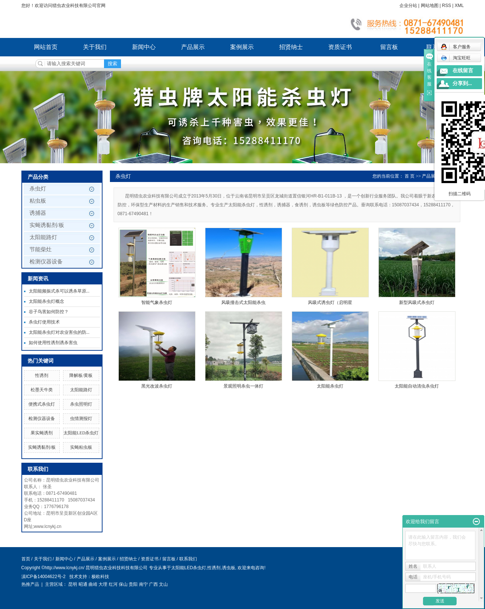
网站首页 (46, 47)
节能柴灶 (41, 249)
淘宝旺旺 (456, 58)
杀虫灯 (38, 189)
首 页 (410, 176)
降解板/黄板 (81, 375)
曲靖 (93, 584)
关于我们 (95, 47)
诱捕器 (38, 213)
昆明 (72, 584)
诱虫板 (228, 567)
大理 (102, 584)
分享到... (462, 83)
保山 (123, 584)
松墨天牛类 (42, 389)
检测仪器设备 (46, 262)
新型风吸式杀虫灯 (416, 302)
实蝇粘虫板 (81, 447)
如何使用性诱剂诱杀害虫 (53, 342)
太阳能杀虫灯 (330, 386)
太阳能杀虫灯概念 (46, 301)
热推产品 (30, 584)
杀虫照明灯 (81, 404)
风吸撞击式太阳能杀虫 (243, 302)
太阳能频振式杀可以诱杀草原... (59, 291)
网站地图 (430, 5)
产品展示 (193, 47)
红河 (113, 584)
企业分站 (408, 5)
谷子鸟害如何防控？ (49, 311)
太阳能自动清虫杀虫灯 (417, 386)
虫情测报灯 (81, 418)
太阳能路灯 (43, 237)
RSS (446, 5)
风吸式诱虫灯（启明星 (330, 302)
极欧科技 (100, 576)
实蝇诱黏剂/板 (47, 225)
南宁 (143, 584)
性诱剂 (41, 375)
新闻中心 (144, 47)
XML (459, 5)
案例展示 (242, 47)
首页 (25, 558)
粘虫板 (38, 201)
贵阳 (133, 584)
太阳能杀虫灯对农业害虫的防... (59, 332)
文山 (163, 584)
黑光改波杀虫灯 (156, 386)
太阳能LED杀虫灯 (80, 432)
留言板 (389, 47)
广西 (153, 584)
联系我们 (188, 558)
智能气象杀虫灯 (156, 302)
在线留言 (463, 70)
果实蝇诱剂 (42, 432)
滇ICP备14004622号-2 (43, 576)
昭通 (83, 584)
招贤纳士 (291, 47)
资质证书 (340, 47)
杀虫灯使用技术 (44, 322)
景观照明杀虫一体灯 (243, 386)
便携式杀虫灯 (41, 404)
